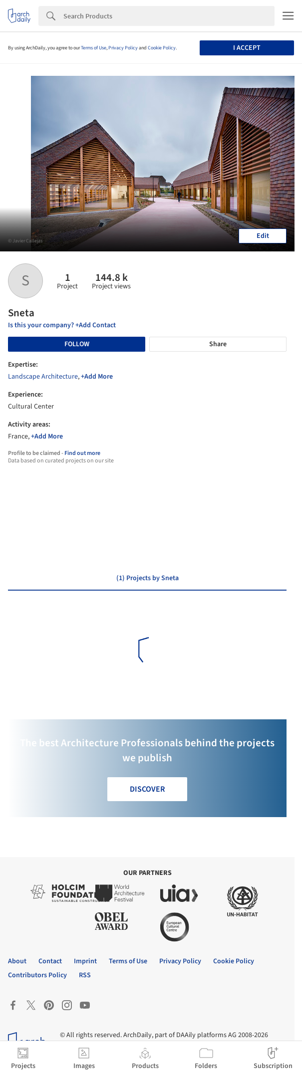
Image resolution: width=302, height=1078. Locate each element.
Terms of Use (93, 47)
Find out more (82, 453)
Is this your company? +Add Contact (62, 325)
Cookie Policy (162, 47)
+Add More (97, 377)
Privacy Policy (123, 47)
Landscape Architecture (43, 377)
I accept (247, 48)
